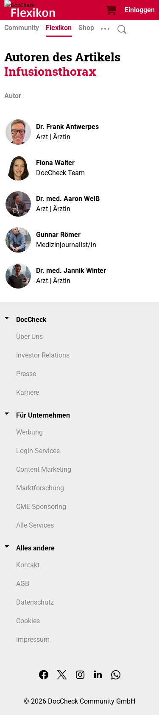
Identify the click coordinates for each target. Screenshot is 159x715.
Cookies (28, 621)
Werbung (29, 432)
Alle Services (35, 525)
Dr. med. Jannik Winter (71, 271)
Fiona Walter (55, 163)
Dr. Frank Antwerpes (67, 127)
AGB (22, 584)
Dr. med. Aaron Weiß (68, 199)
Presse (26, 374)
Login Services (38, 451)
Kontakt (27, 565)
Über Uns (29, 337)
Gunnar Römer (58, 235)
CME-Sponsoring (41, 507)
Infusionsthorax (50, 71)
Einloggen (140, 10)
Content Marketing (43, 469)
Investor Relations (43, 355)
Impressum (33, 639)
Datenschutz (35, 602)
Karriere (27, 392)
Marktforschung (40, 488)
